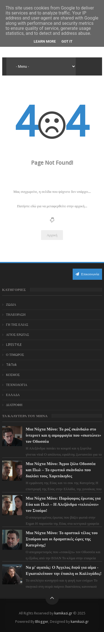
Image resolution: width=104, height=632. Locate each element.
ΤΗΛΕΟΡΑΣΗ (16, 315)
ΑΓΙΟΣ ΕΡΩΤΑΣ (17, 335)
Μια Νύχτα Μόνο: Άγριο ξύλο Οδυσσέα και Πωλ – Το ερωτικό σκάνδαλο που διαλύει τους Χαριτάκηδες (61, 469)
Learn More (45, 41)
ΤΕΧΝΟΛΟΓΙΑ (16, 385)
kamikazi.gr (63, 613)
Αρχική (52, 235)
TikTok (11, 365)
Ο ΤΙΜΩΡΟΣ (15, 355)
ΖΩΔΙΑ (11, 305)
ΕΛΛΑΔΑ (13, 395)
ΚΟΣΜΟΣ (13, 375)
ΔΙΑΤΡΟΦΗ (14, 405)
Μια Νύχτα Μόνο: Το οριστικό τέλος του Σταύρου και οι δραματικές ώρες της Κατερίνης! (62, 539)
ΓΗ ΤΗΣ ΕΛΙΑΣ (17, 325)
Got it (66, 41)
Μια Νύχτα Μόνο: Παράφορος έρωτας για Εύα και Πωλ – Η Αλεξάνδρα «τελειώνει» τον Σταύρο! (63, 504)
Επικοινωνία (87, 274)
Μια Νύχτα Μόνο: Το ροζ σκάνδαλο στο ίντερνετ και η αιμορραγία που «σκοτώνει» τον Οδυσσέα (63, 435)
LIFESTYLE (14, 345)
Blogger (41, 621)
